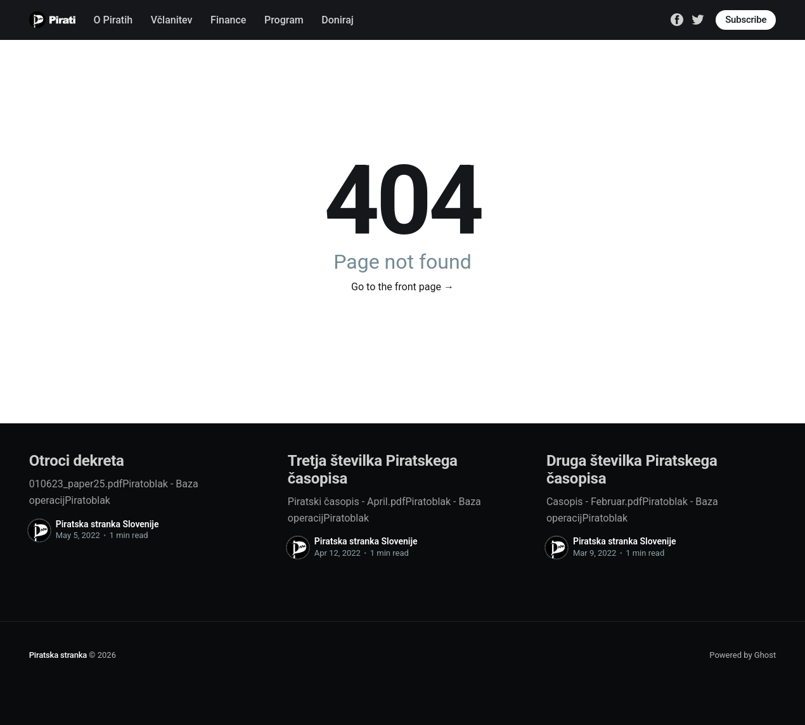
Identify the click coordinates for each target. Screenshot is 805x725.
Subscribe (745, 19)
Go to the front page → (402, 287)
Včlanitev (172, 20)
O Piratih (113, 20)
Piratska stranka (58, 655)
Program (284, 20)
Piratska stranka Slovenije (107, 524)
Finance (228, 20)
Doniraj (337, 20)
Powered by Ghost (742, 655)
